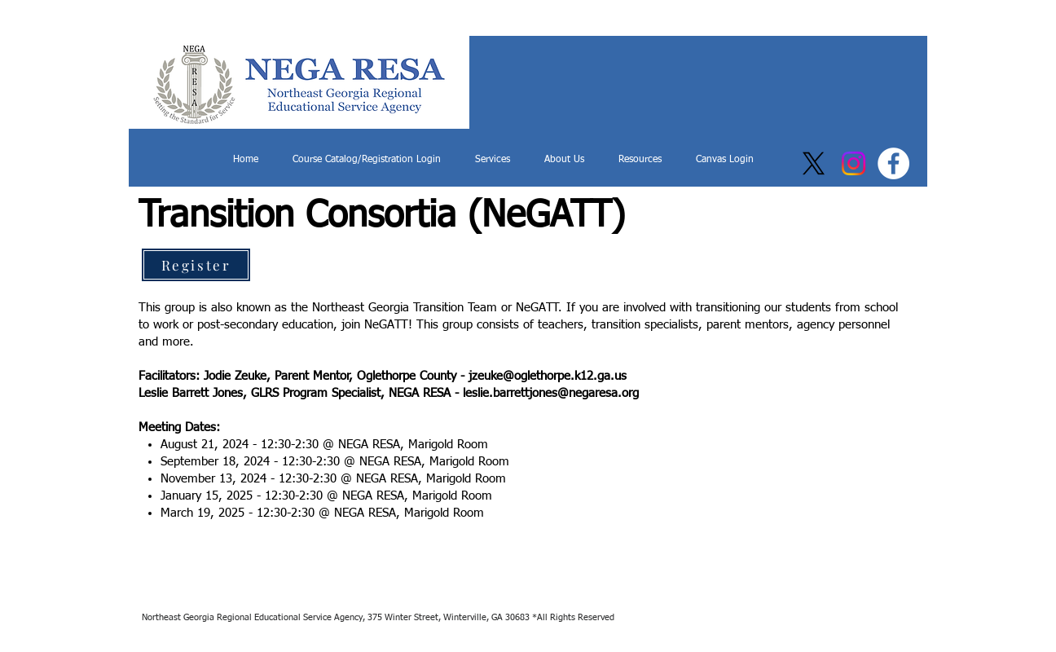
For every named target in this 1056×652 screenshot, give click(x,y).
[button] (492, 160)
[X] (813, 163)
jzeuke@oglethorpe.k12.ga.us (548, 376)
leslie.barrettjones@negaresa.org (551, 393)
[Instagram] (853, 163)
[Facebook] (893, 163)
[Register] (196, 265)
